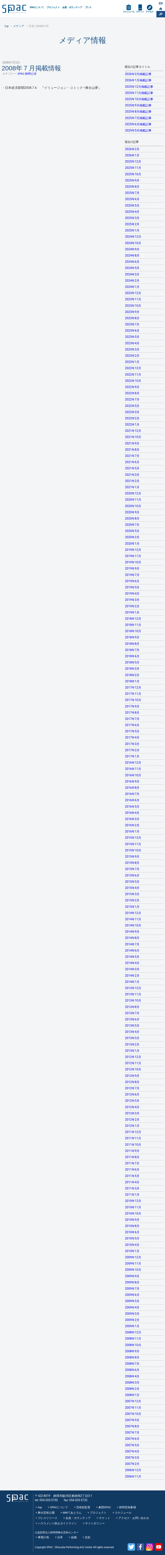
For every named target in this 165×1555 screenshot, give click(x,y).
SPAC (14, 9)
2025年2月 (132, 224)
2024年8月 (132, 255)
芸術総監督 (83, 1507)
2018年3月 (132, 668)
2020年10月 (133, 506)
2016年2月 (132, 825)
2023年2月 (132, 355)
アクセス (149, 12)
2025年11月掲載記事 (139, 93)
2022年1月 (132, 424)
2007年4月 (132, 1451)
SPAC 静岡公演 (27, 73)
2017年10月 (133, 700)
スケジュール (128, 12)
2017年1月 (132, 756)
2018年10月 (133, 631)
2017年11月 (133, 693)
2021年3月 (132, 474)
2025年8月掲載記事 (138, 111)
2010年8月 (132, 1226)
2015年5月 (132, 881)
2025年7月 (132, 193)
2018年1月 (132, 681)
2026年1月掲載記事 (138, 80)
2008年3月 (132, 1382)
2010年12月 (133, 1201)
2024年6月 (132, 261)
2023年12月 (133, 293)
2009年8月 (132, 1282)
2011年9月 (132, 1151)
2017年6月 (132, 725)
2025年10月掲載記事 (139, 99)
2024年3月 (132, 274)
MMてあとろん (72, 1512)
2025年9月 (132, 180)
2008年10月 (133, 1345)
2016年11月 (133, 769)
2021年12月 (133, 430)
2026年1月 (132, 155)
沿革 (60, 1537)
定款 (87, 1537)
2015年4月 (132, 888)
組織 (74, 1537)
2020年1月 (132, 543)
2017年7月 (132, 719)
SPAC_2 (17, 1498)
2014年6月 (132, 950)
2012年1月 (132, 1125)
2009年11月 (133, 1263)
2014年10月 (133, 925)
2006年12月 (133, 1470)
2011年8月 (132, 1157)
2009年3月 (132, 1313)
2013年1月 (132, 1050)
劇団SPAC (105, 1507)
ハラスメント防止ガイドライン (57, 1523)
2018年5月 (132, 662)
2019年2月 (132, 606)
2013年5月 (132, 1025)
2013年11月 (133, 994)
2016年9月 (132, 781)
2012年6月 (132, 1094)
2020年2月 (132, 537)
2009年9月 (132, 1276)
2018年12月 (133, 618)
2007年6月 (132, 1438)
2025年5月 (132, 205)
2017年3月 (132, 744)
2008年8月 (132, 1357)
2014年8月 (132, 938)
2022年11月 (133, 374)
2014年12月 (133, 913)
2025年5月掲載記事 (138, 130)
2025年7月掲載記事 (138, 118)
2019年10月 (133, 562)
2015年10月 (133, 850)
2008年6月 (132, 1370)
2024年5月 (132, 268)
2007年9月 (132, 1420)
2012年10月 (133, 1069)
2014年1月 (132, 982)
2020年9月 (132, 512)
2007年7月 (132, 1432)
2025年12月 (133, 161)
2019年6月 (132, 581)
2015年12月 (133, 837)
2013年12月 (133, 988)
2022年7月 (132, 399)
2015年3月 (132, 894)
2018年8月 (132, 643)
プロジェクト (53, 7)
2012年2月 (132, 1119)
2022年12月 (133, 368)
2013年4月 (132, 1032)
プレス (88, 7)
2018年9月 (132, 637)
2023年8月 (132, 318)
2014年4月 (132, 963)
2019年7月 (132, 575)
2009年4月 (132, 1307)
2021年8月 (132, 449)
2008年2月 (132, 1388)
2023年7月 (132, 324)
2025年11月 (133, 167)
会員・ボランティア (72, 7)
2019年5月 (132, 587)
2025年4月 (132, 211)
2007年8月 (132, 1426)
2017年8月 (132, 712)
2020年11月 (133, 499)
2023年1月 (132, 362)
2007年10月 (133, 1414)
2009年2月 (132, 1320)
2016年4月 (132, 813)
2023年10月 (133, 305)
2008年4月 (132, 1376)
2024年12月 (133, 236)
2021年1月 (132, 487)
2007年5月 (132, 1445)
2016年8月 (132, 787)
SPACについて (37, 7)
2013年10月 (133, 1000)
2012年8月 (132, 1082)
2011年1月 (132, 1194)
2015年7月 (132, 869)
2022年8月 (132, 393)
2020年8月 (132, 518)
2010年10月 (133, 1213)
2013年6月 (132, 1019)
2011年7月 (132, 1163)
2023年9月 (132, 312)
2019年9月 (132, 568)
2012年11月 (133, 1063)
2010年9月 (132, 1219)
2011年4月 (132, 1182)
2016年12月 (133, 762)
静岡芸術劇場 (127, 1507)
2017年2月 (132, 750)
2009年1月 (132, 1326)
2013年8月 (132, 1007)
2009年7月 (132, 1288)
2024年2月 (132, 280)
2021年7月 (132, 456)
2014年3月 (132, 969)
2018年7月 (132, 650)
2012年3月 (132, 1113)
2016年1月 (132, 831)
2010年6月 (132, 1232)
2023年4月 (132, 343)
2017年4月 (132, 737)
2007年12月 (133, 1401)
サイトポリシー (95, 1523)
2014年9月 (132, 931)
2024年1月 (132, 287)
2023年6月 (132, 330)
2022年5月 (132, 406)
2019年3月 (132, 599)
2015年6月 (132, 875)
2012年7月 (132, 1088)
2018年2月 (132, 675)
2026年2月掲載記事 (138, 74)
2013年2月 (132, 1044)
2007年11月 (133, 1407)
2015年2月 (132, 900)
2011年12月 (133, 1132)
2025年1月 (132, 230)
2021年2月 (132, 481)
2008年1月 (132, 1395)
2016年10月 (133, 775)
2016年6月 (132, 800)
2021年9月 (132, 443)
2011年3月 (132, 1188)
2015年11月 (133, 844)
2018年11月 (133, 625)
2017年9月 (132, 706)
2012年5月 (132, 1100)
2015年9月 (132, 856)
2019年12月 (133, 550)
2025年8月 (132, 186)
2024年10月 (133, 243)
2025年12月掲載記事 (139, 86)
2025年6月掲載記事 (138, 124)
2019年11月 (133, 556)
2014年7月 (132, 944)
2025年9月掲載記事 (138, 105)
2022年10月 (133, 380)
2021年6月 (132, 462)
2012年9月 (132, 1075)
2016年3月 (132, 819)
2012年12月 (133, 1057)
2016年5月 (132, 806)
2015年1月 (132, 906)
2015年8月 (132, 862)
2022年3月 (132, 412)
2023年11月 (133, 299)
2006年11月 (133, 1476)
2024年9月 (132, 249)
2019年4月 (132, 593)
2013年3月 (132, 1038)
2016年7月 (132, 794)
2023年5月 (132, 337)
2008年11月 (133, 1338)
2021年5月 (132, 468)
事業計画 (43, 1537)
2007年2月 (132, 1464)
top (40, 1507)
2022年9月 (132, 387)
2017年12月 (133, 687)
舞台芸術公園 (46, 1512)
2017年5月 (132, 731)
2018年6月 (132, 656)
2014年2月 (132, 975)
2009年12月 (133, 1257)
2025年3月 (132, 218)
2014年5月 (132, 956)
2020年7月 (132, 524)
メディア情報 (82, 40)
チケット (140, 12)
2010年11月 (133, 1207)
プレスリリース (47, 1518)
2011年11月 (133, 1138)
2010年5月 (132, 1238)
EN (161, 3)
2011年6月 (132, 1169)
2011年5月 (132, 1176)
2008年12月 (133, 1332)
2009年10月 (133, 1269)
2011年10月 (133, 1144)
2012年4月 (132, 1107)
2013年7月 (132, 1013)
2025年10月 (133, 174)
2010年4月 (132, 1245)
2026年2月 (132, 149)
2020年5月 (132, 531)
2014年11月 (133, 919)
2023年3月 (132, 349)
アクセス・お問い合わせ (133, 1518)
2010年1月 (132, 1251)
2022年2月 (132, 418)
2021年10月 (133, 437)
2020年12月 (133, 493)
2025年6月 (132, 199)
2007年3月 (132, 1457)
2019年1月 (132, 612)
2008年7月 (132, 1363)
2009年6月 (132, 1295)
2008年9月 (132, 1351)
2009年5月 (132, 1301)
